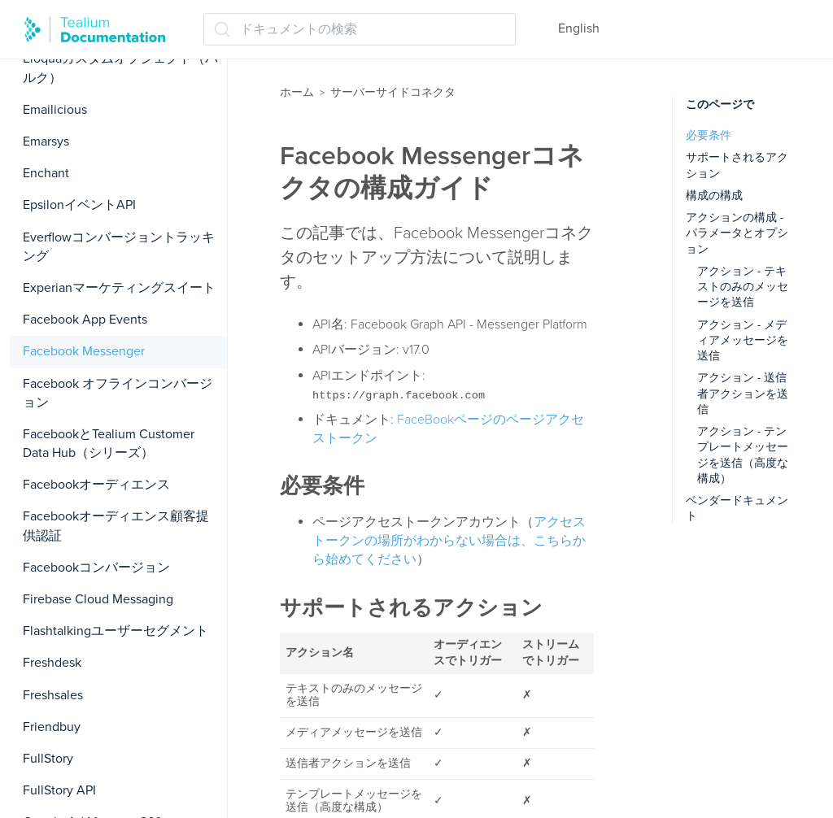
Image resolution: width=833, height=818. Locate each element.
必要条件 (708, 135)
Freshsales (53, 695)
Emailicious (55, 110)
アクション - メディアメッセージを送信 (742, 340)
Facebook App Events (85, 319)
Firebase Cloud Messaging (98, 599)
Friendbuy (52, 727)
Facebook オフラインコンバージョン (117, 393)
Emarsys (46, 141)
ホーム (297, 92)
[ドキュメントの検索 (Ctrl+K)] (359, 29)
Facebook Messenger (84, 351)
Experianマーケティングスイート (119, 288)
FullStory (48, 759)
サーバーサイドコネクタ (393, 92)
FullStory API (59, 790)
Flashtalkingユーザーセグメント (115, 631)
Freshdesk (52, 663)
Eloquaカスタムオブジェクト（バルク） (120, 67)
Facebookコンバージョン (96, 567)
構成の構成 (714, 195)
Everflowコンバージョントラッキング (119, 246)
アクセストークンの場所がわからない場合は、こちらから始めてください (449, 541)
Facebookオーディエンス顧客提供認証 (116, 525)
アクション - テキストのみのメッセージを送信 (742, 287)
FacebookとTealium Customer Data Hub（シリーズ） (108, 443)
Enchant (46, 173)
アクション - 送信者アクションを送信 (742, 393)
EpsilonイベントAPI (79, 205)
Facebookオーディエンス (96, 484)
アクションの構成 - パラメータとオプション (737, 233)
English (579, 28)
